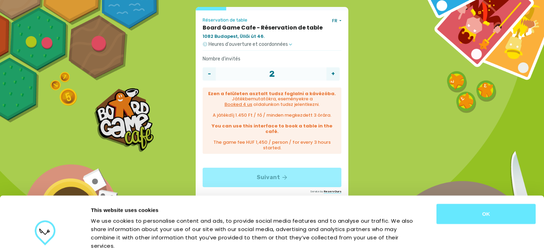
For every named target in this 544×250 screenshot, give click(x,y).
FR (335, 20)
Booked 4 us (238, 104)
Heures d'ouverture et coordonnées (247, 44)
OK (486, 173)
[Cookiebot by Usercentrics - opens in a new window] (45, 236)
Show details (364, 236)
